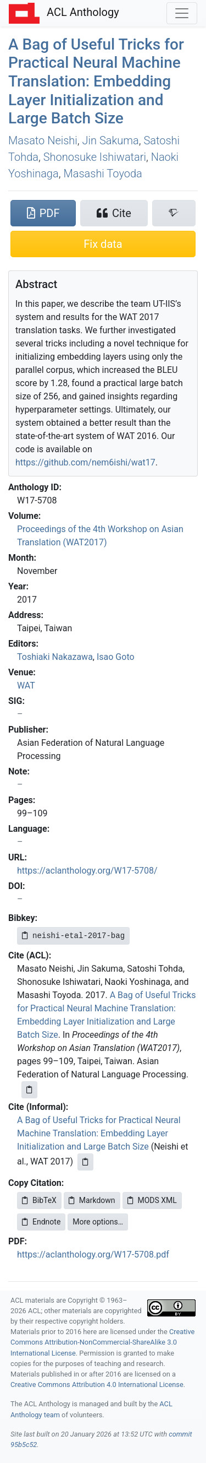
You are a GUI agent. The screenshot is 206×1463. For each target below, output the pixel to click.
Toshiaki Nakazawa (55, 657)
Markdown (92, 1200)
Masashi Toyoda (102, 173)
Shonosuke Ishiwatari (94, 157)
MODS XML (152, 1200)
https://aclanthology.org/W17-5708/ (87, 870)
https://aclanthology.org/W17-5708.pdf (93, 1254)
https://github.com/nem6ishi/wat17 (85, 462)
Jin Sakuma (110, 140)
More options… (98, 1221)
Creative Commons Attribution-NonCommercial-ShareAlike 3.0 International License (102, 1342)
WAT (26, 685)
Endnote (41, 1221)
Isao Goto (116, 657)
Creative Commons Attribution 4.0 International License (96, 1384)
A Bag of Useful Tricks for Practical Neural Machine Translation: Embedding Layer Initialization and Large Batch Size (96, 81)
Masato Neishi (42, 140)
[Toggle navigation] (181, 13)
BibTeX (39, 1200)
